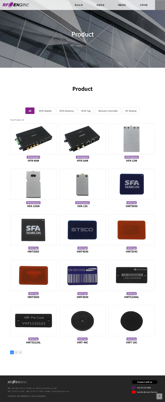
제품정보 (122, 4)
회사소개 (79, 4)
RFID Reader (45, 110)
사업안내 (100, 4)
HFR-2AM (82, 160)
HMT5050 (131, 206)
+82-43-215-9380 (144, 387)
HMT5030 (33, 297)
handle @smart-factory (147, 392)
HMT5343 (131, 251)
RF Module (130, 110)
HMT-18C (131, 342)
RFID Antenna (66, 110)
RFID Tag (86, 110)
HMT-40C (82, 342)
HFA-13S (82, 206)
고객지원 (144, 4)
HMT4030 (82, 251)
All (30, 110)
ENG (160, 5)
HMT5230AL (131, 297)
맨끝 (20, 352)
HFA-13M (131, 160)
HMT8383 (33, 251)
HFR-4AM (33, 160)
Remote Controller (108, 110)
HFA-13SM (33, 206)
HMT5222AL (33, 342)
